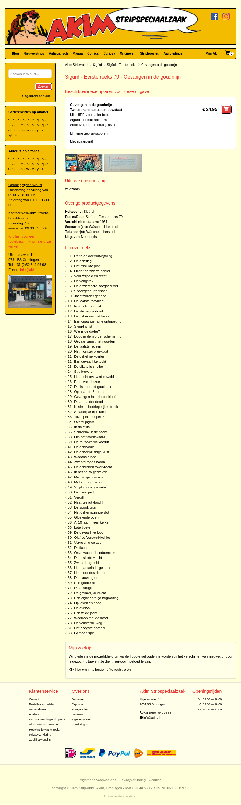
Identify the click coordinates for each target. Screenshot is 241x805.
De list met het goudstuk (92, 387)
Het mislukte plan (87, 266)
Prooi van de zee (87, 381)
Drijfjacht (81, 547)
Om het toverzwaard (89, 437)
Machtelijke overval (89, 477)
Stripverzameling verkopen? (47, 719)
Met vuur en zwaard (89, 482)
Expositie (77, 704)
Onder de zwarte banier (92, 271)
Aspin (133, 796)
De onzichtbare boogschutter (96, 286)
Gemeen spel (84, 633)
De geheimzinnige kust (91, 452)
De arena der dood (88, 402)
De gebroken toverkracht (93, 467)
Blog (15, 53)
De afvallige (83, 588)
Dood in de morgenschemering (97, 336)
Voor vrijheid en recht (90, 276)
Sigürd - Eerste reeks (121, 65)
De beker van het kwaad (92, 316)
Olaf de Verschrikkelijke (92, 537)
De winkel (78, 699)
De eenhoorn (84, 447)
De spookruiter (85, 507)
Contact (34, 699)
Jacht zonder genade (90, 296)
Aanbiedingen (173, 53)
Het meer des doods (89, 573)
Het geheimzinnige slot (91, 512)
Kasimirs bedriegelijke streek (96, 407)
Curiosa (109, 53)
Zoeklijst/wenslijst (40, 739)
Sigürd (97, 65)
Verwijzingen (80, 724)
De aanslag (83, 261)
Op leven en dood (87, 603)
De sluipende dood (88, 311)
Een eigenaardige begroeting (96, 598)
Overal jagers (84, 422)
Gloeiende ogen (86, 517)
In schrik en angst (87, 306)
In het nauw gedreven (90, 472)
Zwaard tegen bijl (87, 563)
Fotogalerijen (80, 709)
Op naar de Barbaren (90, 392)
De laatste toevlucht (89, 301)
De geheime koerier (89, 356)
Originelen (127, 53)
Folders (34, 714)
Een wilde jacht (85, 613)
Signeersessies (81, 719)
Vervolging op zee (87, 542)
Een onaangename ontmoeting (97, 321)
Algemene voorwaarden (44, 724)
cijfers (12, 135)
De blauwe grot (85, 578)
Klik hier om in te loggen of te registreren (100, 669)
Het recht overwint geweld (94, 376)
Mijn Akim (213, 53)
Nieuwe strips (34, 53)
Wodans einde (85, 457)
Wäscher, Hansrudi (103, 227)
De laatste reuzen (87, 346)
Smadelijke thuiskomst (91, 412)
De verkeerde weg (88, 623)
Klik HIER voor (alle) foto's (90, 115)
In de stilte (82, 427)
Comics (93, 53)
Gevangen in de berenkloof (94, 397)
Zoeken (43, 86)
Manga (78, 53)
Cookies (155, 780)
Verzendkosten (38, 709)
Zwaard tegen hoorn (89, 462)
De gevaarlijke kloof (89, 532)
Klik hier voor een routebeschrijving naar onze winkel (29, 241)
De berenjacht (85, 492)
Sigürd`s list (83, 326)
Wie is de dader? (87, 331)
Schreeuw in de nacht (90, 432)
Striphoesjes (149, 53)
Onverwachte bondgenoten (94, 552)
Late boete (82, 527)
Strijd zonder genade (90, 487)
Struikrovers (83, 371)
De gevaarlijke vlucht (90, 593)
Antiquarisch (58, 53)
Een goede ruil (85, 583)
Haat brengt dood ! (88, 502)
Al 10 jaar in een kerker (92, 522)
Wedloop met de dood (91, 618)
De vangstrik (83, 281)
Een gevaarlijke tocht (90, 361)
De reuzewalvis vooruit (91, 442)
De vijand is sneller (88, 366)
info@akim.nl (30, 270)
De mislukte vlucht (88, 558)
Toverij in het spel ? (89, 417)
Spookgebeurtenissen (90, 291)
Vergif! (79, 497)
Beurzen (77, 714)
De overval (82, 608)
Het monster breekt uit (91, 351)
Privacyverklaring (40, 734)
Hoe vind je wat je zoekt (44, 729)
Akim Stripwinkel (76, 65)
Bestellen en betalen (42, 704)
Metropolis (89, 237)
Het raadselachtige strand (93, 568)
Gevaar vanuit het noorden (94, 341)
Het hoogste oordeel (89, 628)
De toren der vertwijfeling (93, 256)
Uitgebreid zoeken (36, 96)
